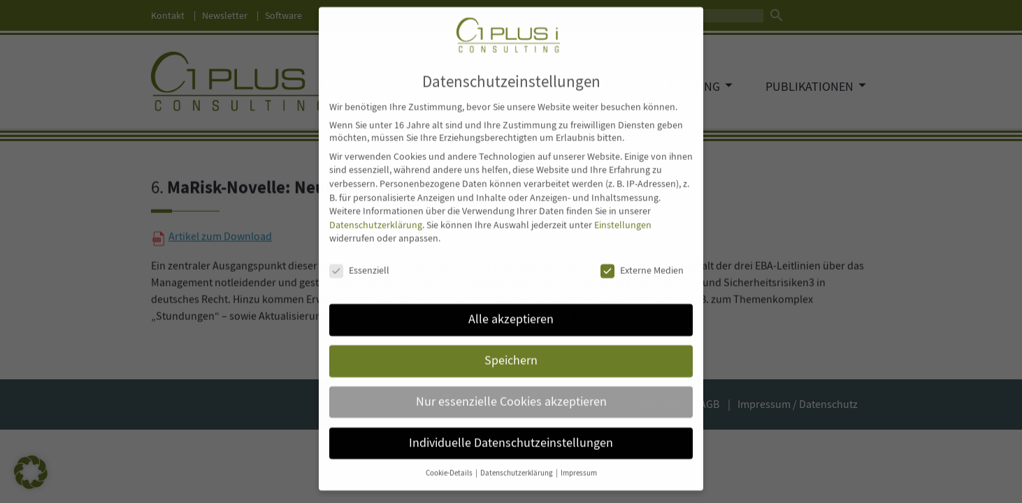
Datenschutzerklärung (375, 211)
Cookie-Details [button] (450, 459)
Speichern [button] (511, 346)
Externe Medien (642, 257)
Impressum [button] (579, 459)
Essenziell (359, 257)
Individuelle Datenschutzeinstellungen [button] (511, 429)
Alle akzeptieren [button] (511, 305)
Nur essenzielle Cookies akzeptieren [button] (511, 387)
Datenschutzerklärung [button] (517, 459)
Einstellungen (623, 211)
